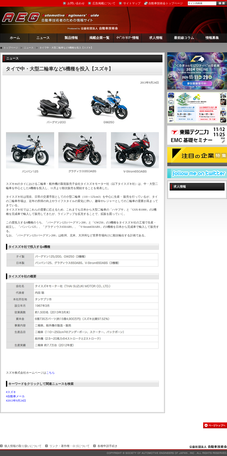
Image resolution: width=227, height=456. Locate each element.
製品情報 (71, 38)
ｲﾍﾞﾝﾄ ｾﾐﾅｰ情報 (127, 38)
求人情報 (155, 38)
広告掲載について (103, 3)
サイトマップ (132, 3)
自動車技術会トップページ (165, 3)
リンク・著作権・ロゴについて (69, 446)
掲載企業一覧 (99, 38)
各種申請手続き (107, 446)
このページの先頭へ (215, 425)
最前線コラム (184, 38)
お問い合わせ (76, 3)
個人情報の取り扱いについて (23, 446)
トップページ (11, 47)
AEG (53, 20)
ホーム (15, 38)
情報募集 (212, 38)
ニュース (43, 38)
